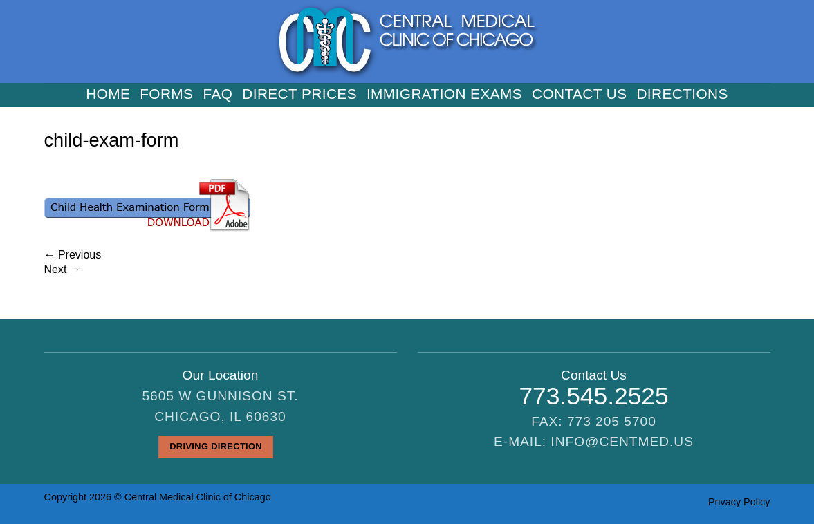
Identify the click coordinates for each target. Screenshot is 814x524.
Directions (682, 94)
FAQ (217, 94)
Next (62, 269)
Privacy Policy (739, 501)
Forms (166, 94)
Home (108, 94)
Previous (73, 255)
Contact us (579, 94)
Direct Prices (299, 94)
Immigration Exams (444, 94)
